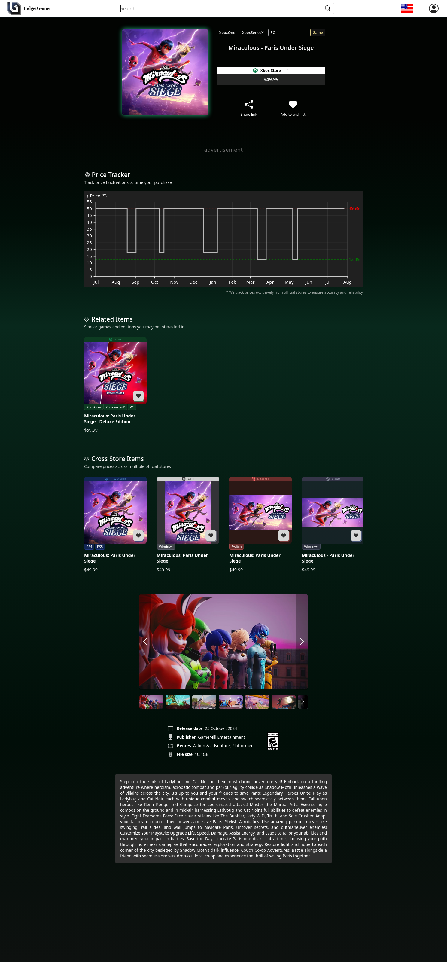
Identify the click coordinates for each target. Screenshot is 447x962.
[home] (29, 8)
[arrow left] (145, 642)
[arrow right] (302, 642)
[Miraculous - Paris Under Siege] (333, 525)
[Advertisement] (223, 149)
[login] (434, 8)
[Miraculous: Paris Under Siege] (115, 525)
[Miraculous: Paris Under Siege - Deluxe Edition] (115, 385)
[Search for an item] (220, 8)
